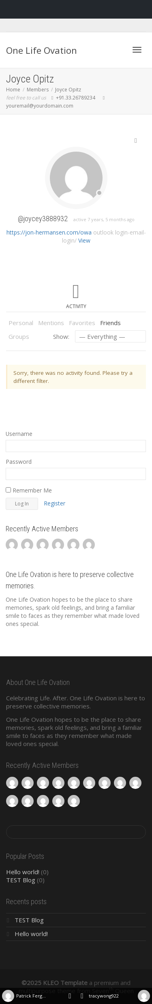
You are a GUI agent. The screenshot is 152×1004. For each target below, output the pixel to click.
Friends (110, 323)
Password (19, 461)
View (84, 240)
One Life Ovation (41, 50)
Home (13, 89)
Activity (76, 306)
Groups (19, 336)
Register (54, 503)
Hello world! (22, 872)
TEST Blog (20, 880)
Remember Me (29, 490)
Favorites (82, 323)
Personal (21, 323)
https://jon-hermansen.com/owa (49, 232)
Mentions (51, 323)
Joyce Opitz (68, 89)
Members (38, 89)
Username (19, 434)
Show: (61, 336)
